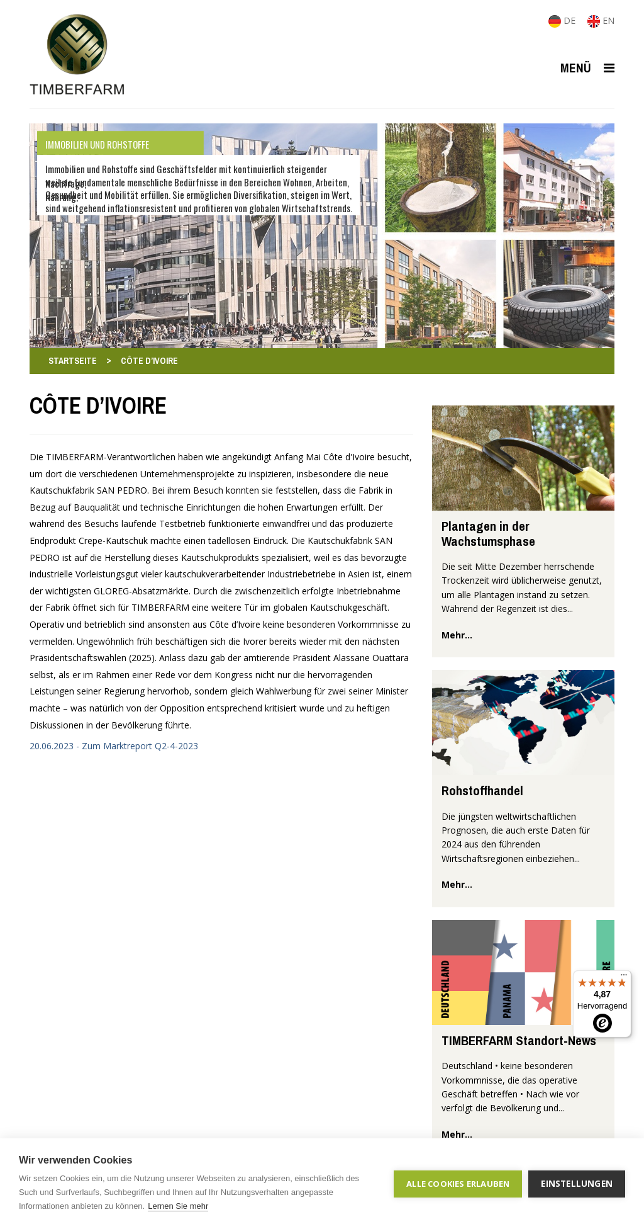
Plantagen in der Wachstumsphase (488, 533)
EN (600, 20)
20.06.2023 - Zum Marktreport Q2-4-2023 (114, 746)
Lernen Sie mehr (178, 1206)
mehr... (456, 635)
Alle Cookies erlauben (457, 1183)
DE (563, 20)
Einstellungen (577, 1183)
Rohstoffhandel (482, 790)
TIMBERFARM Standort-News (518, 1040)
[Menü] (623, 977)
